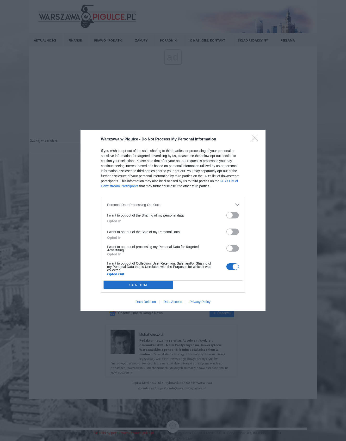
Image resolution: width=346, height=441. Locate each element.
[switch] (232, 215)
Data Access (172, 302)
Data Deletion (146, 302)
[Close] (256, 139)
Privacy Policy (200, 302)
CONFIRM (138, 285)
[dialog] (173, 220)
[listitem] (173, 204)
